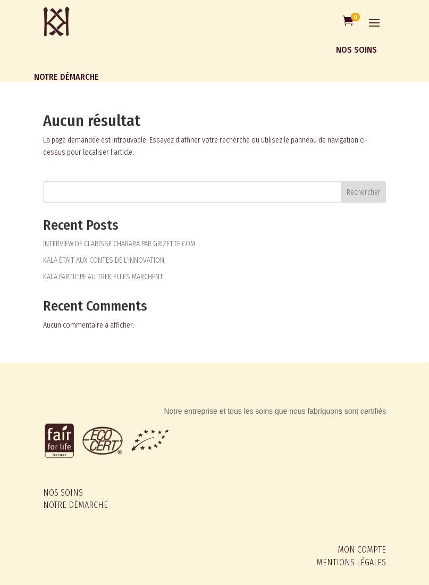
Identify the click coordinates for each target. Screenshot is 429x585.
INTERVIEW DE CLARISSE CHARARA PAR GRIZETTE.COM (119, 243)
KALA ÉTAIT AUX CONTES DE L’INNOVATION (103, 260)
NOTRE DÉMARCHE (75, 505)
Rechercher (364, 192)
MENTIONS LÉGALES (351, 562)
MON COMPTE (362, 550)
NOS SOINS (63, 493)
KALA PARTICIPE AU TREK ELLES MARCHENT (103, 276)
